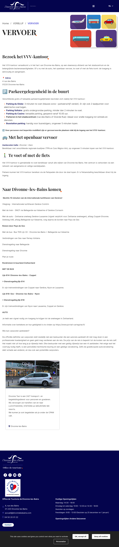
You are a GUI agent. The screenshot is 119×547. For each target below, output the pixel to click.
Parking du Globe (14, 104)
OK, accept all (80, 536)
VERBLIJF (18, 23)
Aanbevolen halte (10, 145)
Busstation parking (15, 123)
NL (110, 6)
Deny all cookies (101, 536)
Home (5, 23)
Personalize (61, 541)
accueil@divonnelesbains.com (18, 513)
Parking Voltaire (14, 110)
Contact (8, 524)
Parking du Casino (15, 113)
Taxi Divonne (16, 391)
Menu (93, 6)
